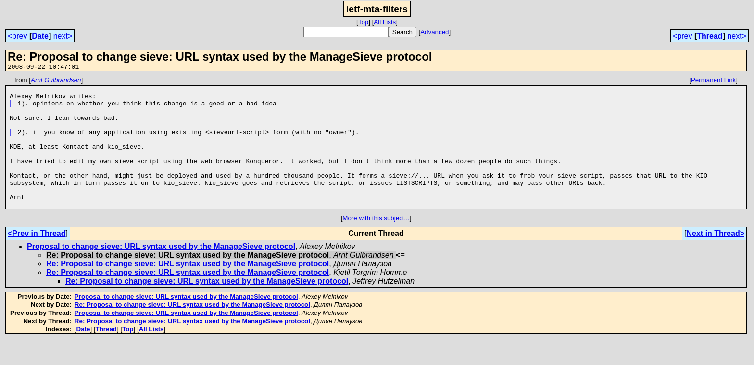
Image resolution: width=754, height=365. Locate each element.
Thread (709, 36)
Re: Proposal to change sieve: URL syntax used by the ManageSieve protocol (187, 290)
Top (363, 22)
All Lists (385, 22)
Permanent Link (713, 81)
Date (40, 36)
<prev (17, 36)
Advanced (434, 32)
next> (63, 36)
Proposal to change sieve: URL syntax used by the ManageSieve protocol (161, 272)
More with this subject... (375, 244)
